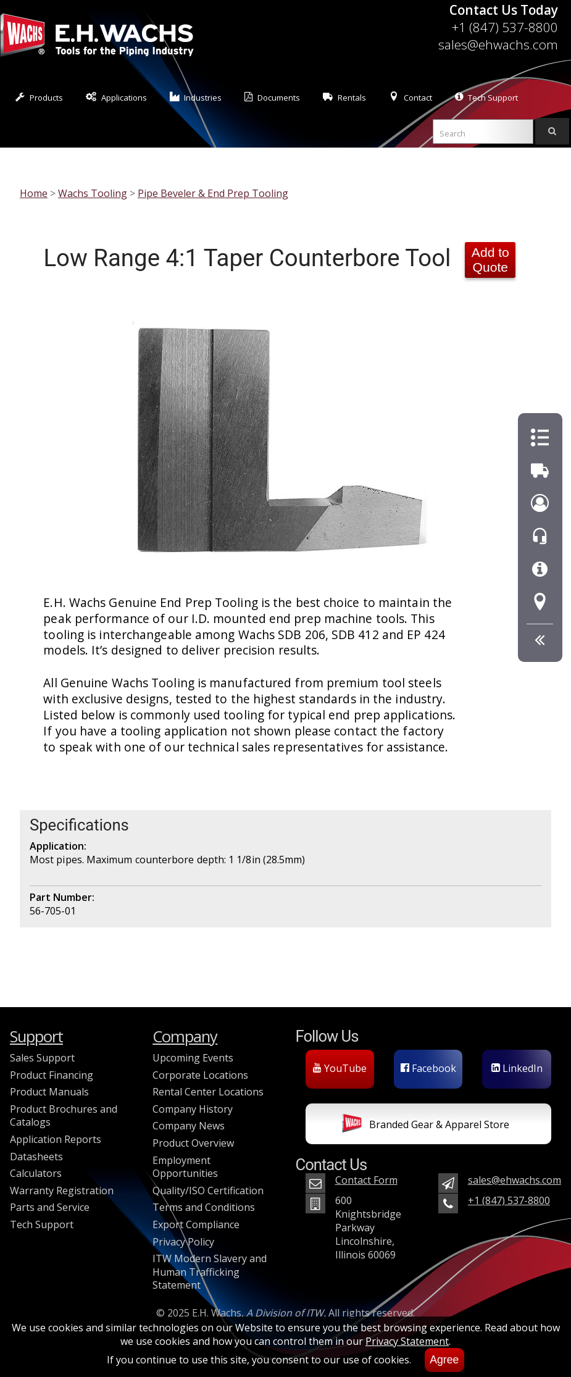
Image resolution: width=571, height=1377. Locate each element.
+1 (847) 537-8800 (504, 27)
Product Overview (193, 1143)
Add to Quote (490, 259)
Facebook (428, 1068)
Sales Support (42, 1058)
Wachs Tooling (92, 193)
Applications (116, 97)
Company (184, 1036)
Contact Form (366, 1180)
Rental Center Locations (208, 1092)
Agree (444, 1360)
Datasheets (36, 1156)
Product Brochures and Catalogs (63, 1115)
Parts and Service (50, 1207)
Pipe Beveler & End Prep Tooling (213, 193)
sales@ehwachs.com (498, 44)
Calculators (36, 1173)
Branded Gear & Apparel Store (425, 1126)
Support (36, 1036)
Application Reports (55, 1139)
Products (39, 97)
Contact (410, 97)
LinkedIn (517, 1068)
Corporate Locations (200, 1075)
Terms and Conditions (203, 1207)
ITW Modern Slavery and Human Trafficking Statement (209, 1272)
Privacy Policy (183, 1242)
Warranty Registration (62, 1190)
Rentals (344, 97)
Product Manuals (49, 1092)
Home (34, 193)
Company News (188, 1125)
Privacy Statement (407, 1341)
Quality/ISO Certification (208, 1190)
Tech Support (486, 97)
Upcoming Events (192, 1058)
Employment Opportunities (185, 1167)
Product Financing (51, 1075)
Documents (272, 97)
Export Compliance (196, 1224)
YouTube (340, 1068)
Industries (196, 97)
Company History (192, 1109)
